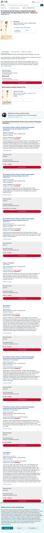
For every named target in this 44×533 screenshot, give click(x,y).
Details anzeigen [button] (8, 65)
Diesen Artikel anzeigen (6, 74)
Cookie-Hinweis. (20, 521)
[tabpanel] (21, 60)
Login (38, 2)
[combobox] (23, 5)
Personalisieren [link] (32, 528)
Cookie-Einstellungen (12, 519)
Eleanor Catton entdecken (15, 117)
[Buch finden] (41, 5)
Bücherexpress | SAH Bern (13, 461)
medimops (9, 137)
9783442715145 (31, 93)
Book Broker (10, 367)
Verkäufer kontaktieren (7, 150)
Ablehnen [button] (19, 528)
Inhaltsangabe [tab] (5, 51)
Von (19, 31)
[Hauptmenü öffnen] (3, 5)
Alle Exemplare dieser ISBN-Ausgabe (22, 27)
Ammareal (9, 270)
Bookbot (9, 314)
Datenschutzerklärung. (6, 524)
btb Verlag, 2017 (20, 94)
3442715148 (21, 93)
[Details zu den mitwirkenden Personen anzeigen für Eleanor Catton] (5, 14)
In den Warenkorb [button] (22, 82)
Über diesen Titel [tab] (15, 51)
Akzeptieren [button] (7, 528)
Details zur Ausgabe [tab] (26, 51)
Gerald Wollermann (12, 417)
